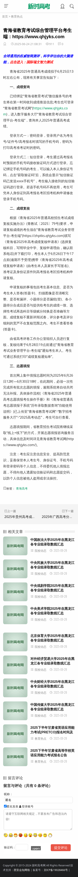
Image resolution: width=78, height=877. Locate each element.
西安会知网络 (22, 870)
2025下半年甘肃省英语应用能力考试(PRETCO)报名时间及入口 (52, 732)
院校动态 (38, 551)
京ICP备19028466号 (56, 870)
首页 (5, 16)
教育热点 (17, 16)
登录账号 (26, 806)
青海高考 (22, 488)
